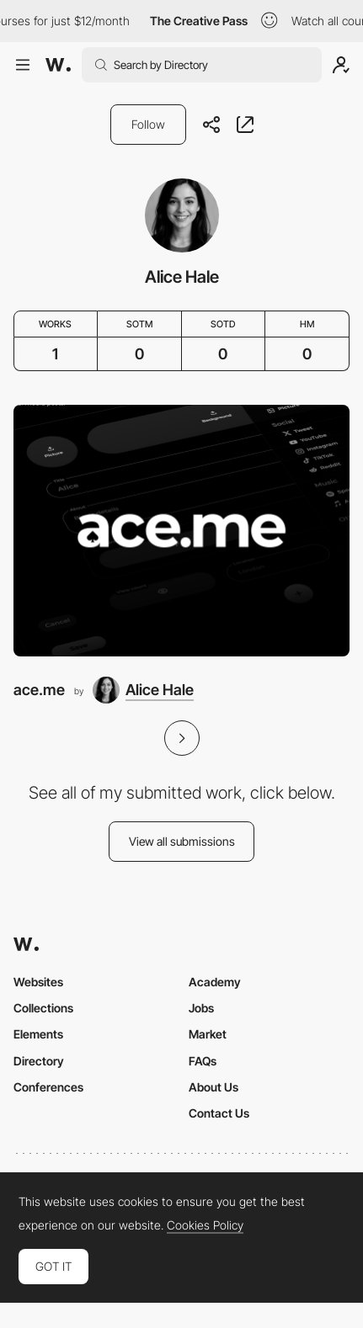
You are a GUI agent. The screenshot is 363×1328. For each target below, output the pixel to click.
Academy (215, 982)
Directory (38, 1061)
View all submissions (182, 841)
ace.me (39, 690)
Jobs (201, 1008)
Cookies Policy (205, 1225)
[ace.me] (181, 530)
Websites (38, 982)
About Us (213, 1087)
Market (208, 1034)
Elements (38, 1034)
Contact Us (219, 1113)
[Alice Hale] (143, 690)
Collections (43, 1008)
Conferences (48, 1087)
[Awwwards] (58, 65)
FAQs (202, 1061)
